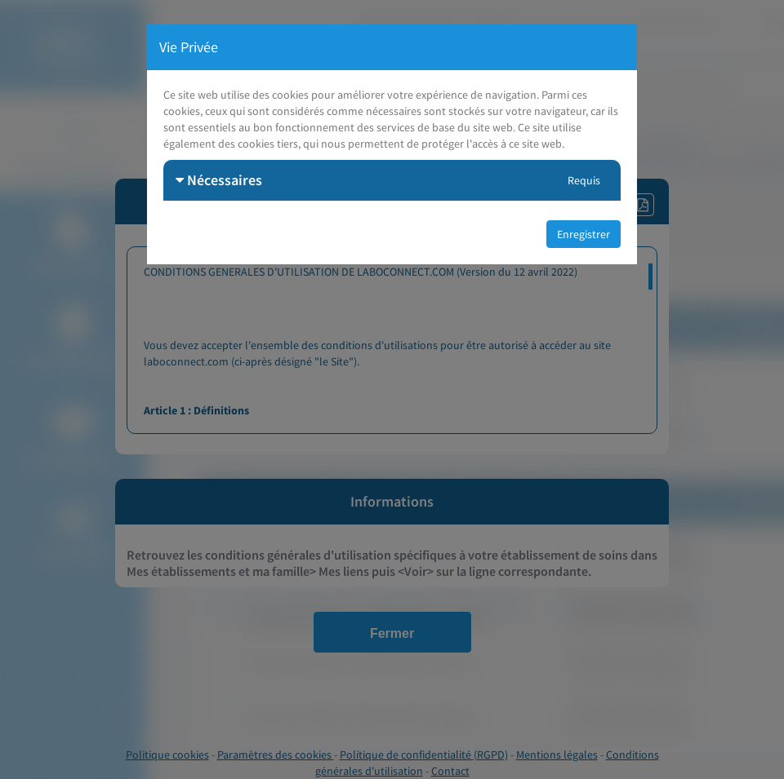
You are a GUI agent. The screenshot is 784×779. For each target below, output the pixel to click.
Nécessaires (219, 179)
